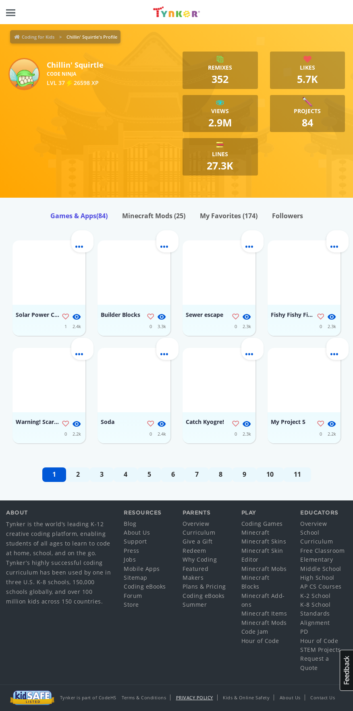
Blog (130, 523)
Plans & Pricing (204, 586)
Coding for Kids (38, 37)
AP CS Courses (321, 586)
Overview (196, 523)
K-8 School (315, 604)
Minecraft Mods (153, 215)
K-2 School (315, 595)
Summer (195, 604)
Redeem (194, 550)
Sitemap (135, 577)
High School (317, 577)
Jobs (130, 559)
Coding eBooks (145, 586)
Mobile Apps (142, 569)
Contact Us (322, 697)
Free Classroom (322, 550)
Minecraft (255, 532)
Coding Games (262, 523)
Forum (133, 595)
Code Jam (254, 631)
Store (131, 604)
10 (270, 474)
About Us (137, 532)
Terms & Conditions (144, 697)
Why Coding (200, 559)
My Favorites (228, 215)
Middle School (320, 569)
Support (135, 541)
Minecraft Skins (264, 541)
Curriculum (199, 532)
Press (131, 550)
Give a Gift (198, 541)
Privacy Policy (194, 697)
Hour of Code (260, 641)
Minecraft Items (264, 613)
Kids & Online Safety (246, 697)
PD (304, 631)
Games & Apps (79, 215)
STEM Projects (320, 649)
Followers (287, 215)
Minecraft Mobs (264, 569)
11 (297, 474)
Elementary (316, 559)
